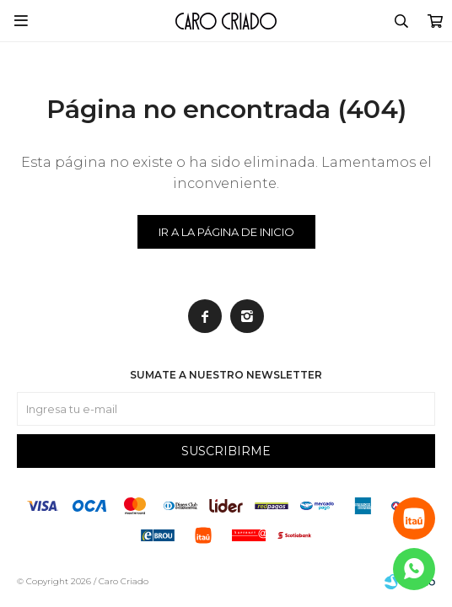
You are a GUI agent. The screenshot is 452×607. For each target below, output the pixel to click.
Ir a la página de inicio (226, 232)
